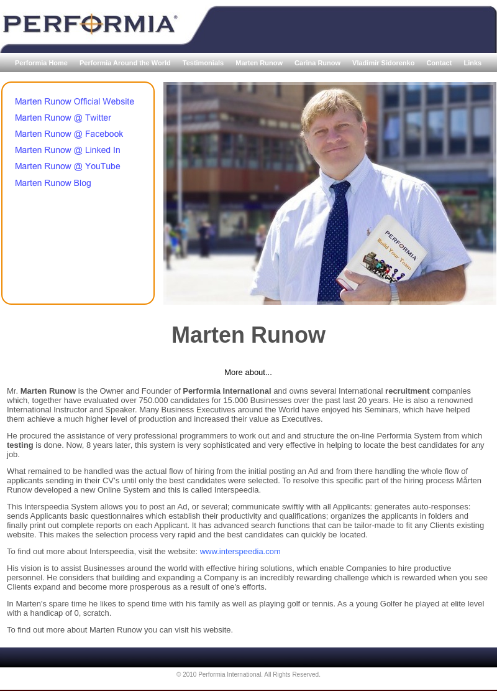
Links (472, 63)
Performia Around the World (126, 63)
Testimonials (204, 63)
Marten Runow (260, 63)
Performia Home (42, 63)
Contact (440, 63)
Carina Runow (318, 63)
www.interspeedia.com (240, 551)
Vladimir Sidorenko (384, 63)
